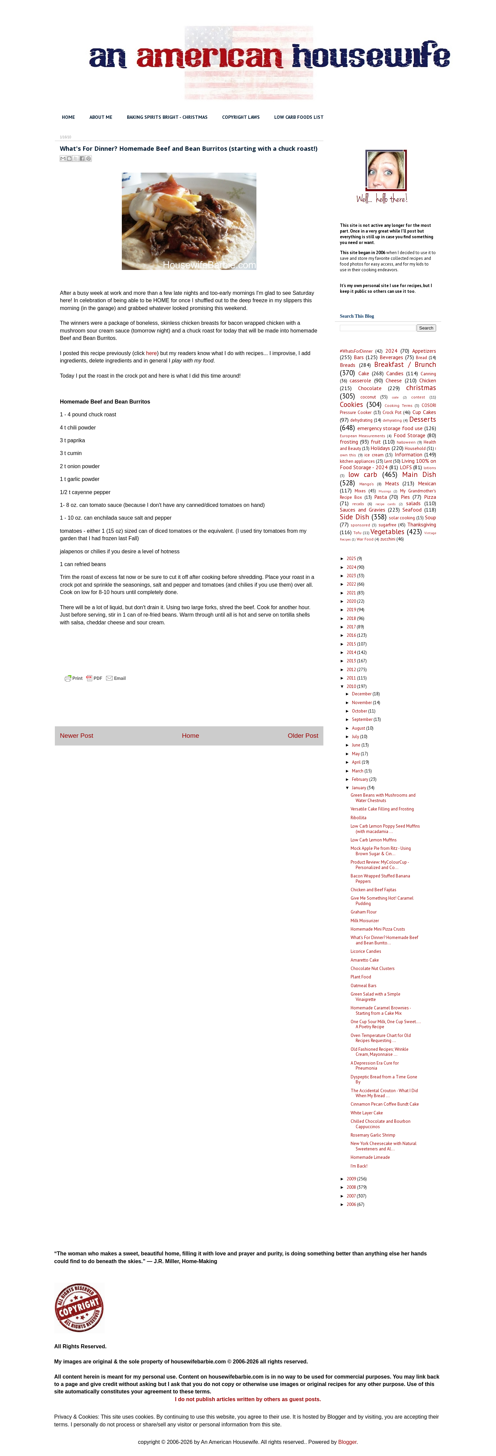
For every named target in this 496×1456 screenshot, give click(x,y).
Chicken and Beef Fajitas (373, 890)
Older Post (303, 735)
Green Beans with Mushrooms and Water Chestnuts (383, 797)
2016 (352, 635)
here (151, 353)
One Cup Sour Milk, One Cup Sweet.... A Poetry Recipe (386, 1024)
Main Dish (419, 474)
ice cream (373, 455)
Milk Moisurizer (365, 921)
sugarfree (387, 525)
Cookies (351, 404)
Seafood (412, 509)
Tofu (357, 532)
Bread (421, 357)
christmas (421, 387)
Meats (392, 483)
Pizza (430, 496)
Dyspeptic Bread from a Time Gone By (384, 1079)
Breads (347, 364)
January (359, 788)
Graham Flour (364, 912)
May (356, 754)
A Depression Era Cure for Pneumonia (375, 1065)
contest (418, 397)
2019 (352, 610)
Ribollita (358, 818)
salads (413, 503)
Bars (359, 357)
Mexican (427, 483)
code (395, 397)
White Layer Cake (367, 1113)
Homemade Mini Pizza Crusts (378, 929)
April (357, 762)
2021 (352, 593)
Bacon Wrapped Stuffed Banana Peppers (380, 878)
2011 (352, 678)
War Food (365, 539)
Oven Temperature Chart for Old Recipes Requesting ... (381, 1038)
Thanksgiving (421, 524)
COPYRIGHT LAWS (241, 117)
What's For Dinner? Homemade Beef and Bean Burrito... (384, 940)
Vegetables (387, 531)
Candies (394, 373)
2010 (352, 686)
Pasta (380, 496)
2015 (352, 644)
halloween (406, 442)
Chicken (427, 380)
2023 (352, 576)
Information (408, 454)
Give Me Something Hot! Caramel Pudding (382, 900)
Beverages (391, 357)
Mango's (366, 483)
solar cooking (402, 518)
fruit (376, 441)
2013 (352, 661)
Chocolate (370, 388)
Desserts (422, 419)
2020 (352, 601)
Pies (405, 496)
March (358, 771)
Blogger (347, 1442)
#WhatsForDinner (356, 351)
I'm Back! (359, 1166)
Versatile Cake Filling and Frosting (382, 809)
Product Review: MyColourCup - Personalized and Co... (380, 864)
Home (190, 735)
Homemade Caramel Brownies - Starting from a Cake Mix (381, 1010)
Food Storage (409, 435)
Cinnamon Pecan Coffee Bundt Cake (385, 1104)
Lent (388, 461)
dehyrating (392, 420)
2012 (352, 669)
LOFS (406, 467)
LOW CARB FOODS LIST (299, 117)
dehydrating (361, 420)
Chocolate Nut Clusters (373, 968)
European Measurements (362, 435)
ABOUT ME (101, 117)
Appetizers (424, 350)
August (359, 728)
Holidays (380, 448)
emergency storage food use (390, 428)
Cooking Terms (399, 405)
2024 (391, 350)
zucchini (387, 539)
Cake (363, 373)
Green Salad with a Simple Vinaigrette (375, 996)
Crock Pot (392, 412)
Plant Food (361, 977)
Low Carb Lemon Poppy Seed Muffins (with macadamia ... (385, 828)
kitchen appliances (357, 461)
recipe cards (385, 503)
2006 (352, 1204)
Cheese (394, 380)
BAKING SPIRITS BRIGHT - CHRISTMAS (167, 117)
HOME (68, 117)
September (363, 719)
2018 (352, 618)
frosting (349, 441)
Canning (428, 374)
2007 (352, 1196)
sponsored (360, 524)
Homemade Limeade (370, 1157)
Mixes (360, 491)
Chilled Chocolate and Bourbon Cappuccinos (381, 1124)
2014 (352, 652)
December (362, 694)
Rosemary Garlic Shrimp (373, 1135)
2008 (352, 1187)
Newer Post (76, 735)
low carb (362, 474)
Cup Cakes (424, 412)
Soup (430, 517)
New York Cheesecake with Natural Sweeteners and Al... (384, 1146)
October (360, 711)
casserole (360, 380)
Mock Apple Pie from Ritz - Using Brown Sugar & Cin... (381, 851)
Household (415, 448)
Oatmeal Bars (364, 986)
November (362, 702)
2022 (352, 584)
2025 (352, 558)
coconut (368, 397)
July (356, 736)
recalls (358, 503)
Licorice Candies (366, 951)
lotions (430, 467)
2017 (352, 627)
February (360, 779)
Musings (385, 491)
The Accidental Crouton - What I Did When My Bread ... (384, 1093)
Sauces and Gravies (362, 509)
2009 (352, 1179)
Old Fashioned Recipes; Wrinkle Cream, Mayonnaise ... (380, 1052)
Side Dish (354, 516)
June (356, 745)
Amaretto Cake (365, 960)
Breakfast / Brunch (405, 364)
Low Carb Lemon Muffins (374, 840)
